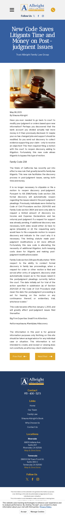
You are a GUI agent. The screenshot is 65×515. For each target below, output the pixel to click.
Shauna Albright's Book (32, 418)
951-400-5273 (32, 393)
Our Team (32, 410)
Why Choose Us (32, 423)
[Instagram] (43, 16)
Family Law (32, 414)
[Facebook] (38, 16)
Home (32, 406)
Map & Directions (32, 450)
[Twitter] (34, 16)
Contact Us (32, 427)
